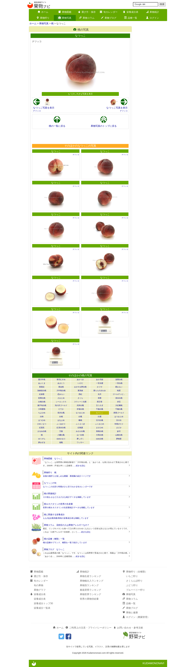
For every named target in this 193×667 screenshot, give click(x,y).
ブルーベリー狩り (135, 590)
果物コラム (86, 18)
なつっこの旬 (50, 483)
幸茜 (99, 398)
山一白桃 (80, 435)
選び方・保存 (87, 12)
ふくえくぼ (80, 424)
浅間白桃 (118, 379)
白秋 (42, 417)
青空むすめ (61, 379)
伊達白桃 (80, 409)
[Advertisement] (80, 136)
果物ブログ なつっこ (54, 549)
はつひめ (41, 420)
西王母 (99, 402)
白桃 (61, 417)
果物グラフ (40, 590)
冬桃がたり (118, 424)
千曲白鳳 (99, 409)
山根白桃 (118, 435)
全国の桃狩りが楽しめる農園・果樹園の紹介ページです (67, 476)
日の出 (119, 420)
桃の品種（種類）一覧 (54, 539)
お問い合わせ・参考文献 (128, 627)
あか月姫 (99, 379)
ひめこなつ (41, 424)
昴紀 (80, 394)
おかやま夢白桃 (80, 387)
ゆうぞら (41, 439)
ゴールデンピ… (119, 394)
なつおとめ (80, 413)
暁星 (119, 391)
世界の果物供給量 (89, 599)
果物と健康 (130, 612)
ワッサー (80, 442)
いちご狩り (132, 576)
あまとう (61, 383)
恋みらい (61, 394)
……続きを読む (79, 466)
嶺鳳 (61, 442)
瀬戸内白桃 (41, 405)
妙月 (119, 431)
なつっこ (56, 151)
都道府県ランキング (90, 590)
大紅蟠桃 (118, 405)
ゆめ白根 (99, 439)
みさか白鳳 (80, 431)
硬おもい (118, 387)
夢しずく (80, 439)
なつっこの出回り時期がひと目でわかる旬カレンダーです (68, 487)
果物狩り (42, 18)
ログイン (152, 18)
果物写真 (64, 18)
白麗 (99, 417)
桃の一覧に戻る (57, 126)
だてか (61, 409)
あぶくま (41, 383)
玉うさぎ (99, 405)
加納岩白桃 (41, 391)
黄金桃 (61, 387)
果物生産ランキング (90, 576)
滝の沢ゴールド (61, 405)
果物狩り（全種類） (135, 571)
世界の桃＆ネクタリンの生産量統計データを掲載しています (69, 507)
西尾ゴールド (119, 413)
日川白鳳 (99, 420)
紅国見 (41, 428)
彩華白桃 (41, 398)
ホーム (43, 12)
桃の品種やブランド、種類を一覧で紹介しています (65, 542)
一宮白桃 (118, 383)
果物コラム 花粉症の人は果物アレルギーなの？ (66, 525)
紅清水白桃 (61, 428)
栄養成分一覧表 (42, 608)
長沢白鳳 (61, 413)
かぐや (99, 387)
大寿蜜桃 (41, 409)
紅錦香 (41, 394)
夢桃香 (119, 439)
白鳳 (80, 417)
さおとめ (61, 398)
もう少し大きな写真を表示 (80, 94)
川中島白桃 (61, 391)
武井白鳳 (80, 405)
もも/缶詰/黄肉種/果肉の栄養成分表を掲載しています (66, 518)
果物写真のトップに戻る (104, 126)
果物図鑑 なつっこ (53, 458)
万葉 (61, 431)
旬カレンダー (109, 12)
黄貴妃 (41, 387)
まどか (119, 428)
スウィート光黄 (80, 402)
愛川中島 (41, 379)
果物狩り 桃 (50, 472)
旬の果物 (38, 585)
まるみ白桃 (41, 431)
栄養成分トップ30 (43, 603)
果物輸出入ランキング (91, 581)
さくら (80, 398)
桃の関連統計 (50, 493)
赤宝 (119, 402)
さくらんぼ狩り (134, 581)
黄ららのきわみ (99, 391)
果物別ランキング (89, 585)
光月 (99, 394)
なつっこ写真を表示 (43, 107)
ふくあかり (61, 424)
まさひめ (99, 428)
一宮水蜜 (99, 383)
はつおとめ (118, 417)
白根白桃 (41, 402)
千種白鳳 (118, 409)
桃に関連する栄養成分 (54, 514)
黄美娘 (80, 391)
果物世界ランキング (90, 594)
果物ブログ (108, 18)
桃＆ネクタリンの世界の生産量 (58, 504)
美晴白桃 (99, 431)
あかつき (80, 379)
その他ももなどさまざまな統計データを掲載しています (67, 497)
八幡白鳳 (61, 435)
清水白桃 (118, 398)
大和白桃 (99, 435)
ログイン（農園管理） (136, 617)
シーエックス (61, 402)
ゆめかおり (61, 439)
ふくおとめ (99, 424)
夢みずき (41, 442)
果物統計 (152, 12)
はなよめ (61, 420)
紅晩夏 (80, 428)
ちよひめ (41, 413)
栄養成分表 (130, 12)
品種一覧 (130, 18)
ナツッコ (37, 111)
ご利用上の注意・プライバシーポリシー (89, 627)
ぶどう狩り (132, 585)
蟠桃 (80, 420)
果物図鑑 (64, 12)
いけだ (80, 383)
